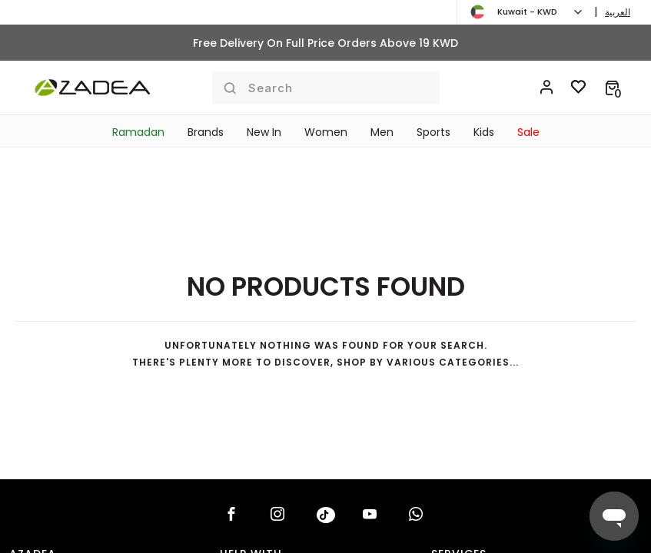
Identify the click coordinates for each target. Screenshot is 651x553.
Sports (433, 132)
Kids (483, 132)
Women (325, 132)
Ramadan (138, 132)
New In (264, 132)
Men (382, 132)
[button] (612, 87)
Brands (206, 132)
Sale (528, 132)
